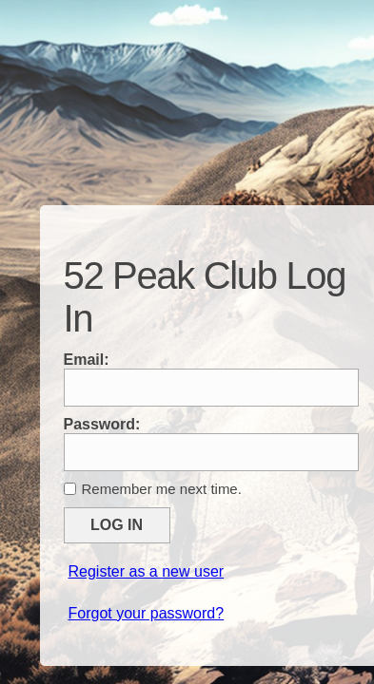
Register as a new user (147, 571)
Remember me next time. (162, 489)
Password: (102, 424)
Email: (86, 360)
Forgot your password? (147, 613)
